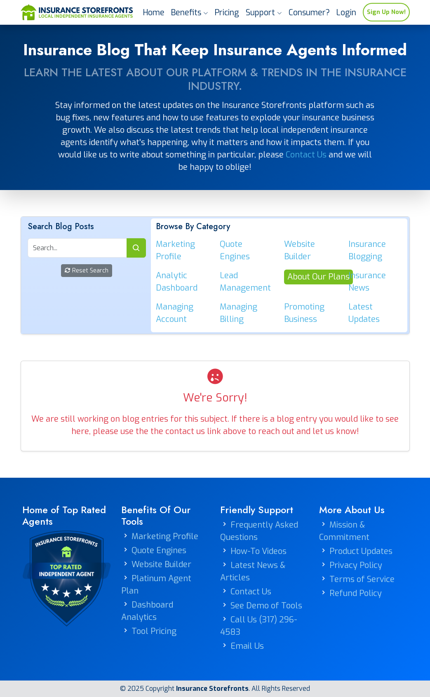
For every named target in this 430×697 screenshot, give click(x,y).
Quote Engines (159, 550)
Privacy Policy (355, 565)
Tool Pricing (154, 631)
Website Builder (161, 564)
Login (346, 12)
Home (153, 12)
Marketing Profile (165, 536)
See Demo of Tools (266, 605)
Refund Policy (355, 593)
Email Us (247, 646)
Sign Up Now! (386, 12)
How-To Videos (258, 551)
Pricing (227, 12)
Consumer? (309, 12)
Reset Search (86, 271)
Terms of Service (362, 579)
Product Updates (360, 551)
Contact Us (306, 154)
